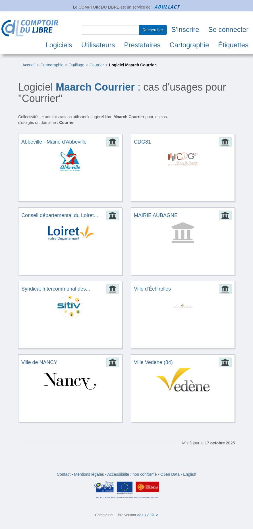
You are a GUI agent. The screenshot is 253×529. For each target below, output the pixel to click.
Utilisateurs (98, 45)
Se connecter (228, 29)
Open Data (170, 474)
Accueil (28, 65)
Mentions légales (89, 474)
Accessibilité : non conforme (132, 474)
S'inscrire (185, 29)
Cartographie (189, 45)
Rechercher (152, 30)
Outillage (76, 65)
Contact (63, 474)
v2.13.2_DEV (147, 515)
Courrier (97, 65)
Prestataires (142, 45)
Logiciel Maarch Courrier (132, 65)
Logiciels (58, 45)
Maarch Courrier (95, 87)
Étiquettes (233, 45)
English (189, 474)
